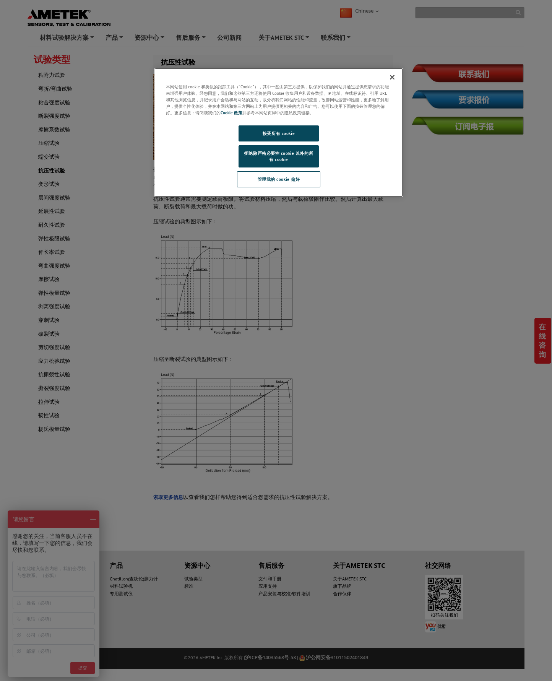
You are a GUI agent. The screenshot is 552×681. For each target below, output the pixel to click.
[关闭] (392, 77)
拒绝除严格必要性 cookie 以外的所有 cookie (278, 156)
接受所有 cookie (279, 133)
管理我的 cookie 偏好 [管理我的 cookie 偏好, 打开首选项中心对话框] (279, 179)
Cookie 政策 (231, 112)
